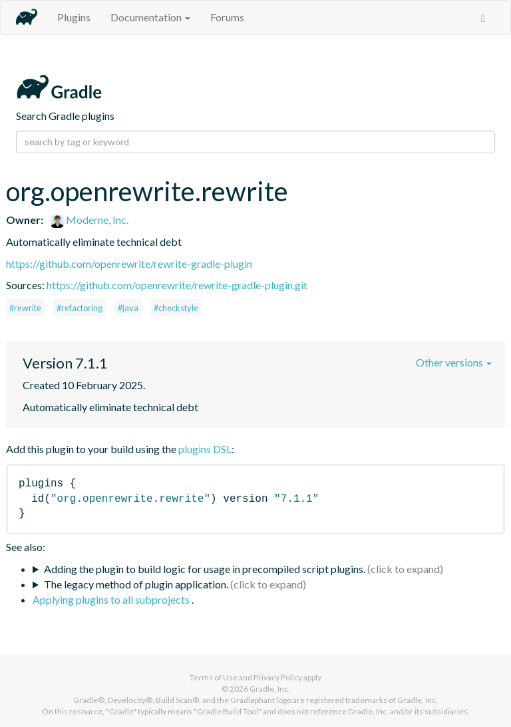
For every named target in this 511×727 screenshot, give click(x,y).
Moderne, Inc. (89, 219)
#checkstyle (176, 308)
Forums (227, 17)
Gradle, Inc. (270, 689)
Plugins (73, 17)
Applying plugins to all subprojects (112, 599)
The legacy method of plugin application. (136, 584)
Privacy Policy (278, 677)
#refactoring (79, 308)
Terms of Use (214, 677)
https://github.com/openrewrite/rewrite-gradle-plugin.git (177, 285)
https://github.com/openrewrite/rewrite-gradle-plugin (129, 263)
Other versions (454, 362)
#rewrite (25, 308)
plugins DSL (205, 448)
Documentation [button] (150, 17)
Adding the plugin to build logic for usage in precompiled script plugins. (204, 568)
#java (128, 308)
